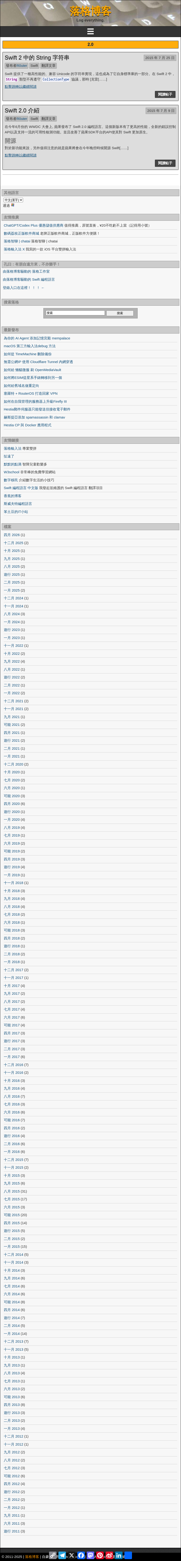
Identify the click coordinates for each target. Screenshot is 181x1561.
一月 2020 (12, 819)
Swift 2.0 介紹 (22, 110)
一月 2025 (12, 590)
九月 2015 (12, 1183)
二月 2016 (12, 1144)
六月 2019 (12, 843)
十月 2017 (12, 986)
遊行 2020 (12, 812)
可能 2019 (12, 851)
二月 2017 (12, 1049)
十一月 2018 (13, 883)
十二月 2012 (13, 1436)
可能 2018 (12, 930)
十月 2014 (12, 1270)
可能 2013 (12, 1397)
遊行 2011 (12, 1531)
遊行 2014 (12, 1318)
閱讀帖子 (165, 94)
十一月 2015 (13, 1167)
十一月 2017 (13, 978)
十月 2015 (12, 1175)
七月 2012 (12, 1468)
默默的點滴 (12, 464)
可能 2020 (12, 796)
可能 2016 (12, 1120)
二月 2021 (12, 748)
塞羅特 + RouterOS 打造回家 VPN (31, 393)
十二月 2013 (13, 1341)
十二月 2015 (13, 1160)
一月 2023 (12, 638)
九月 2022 (12, 661)
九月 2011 (12, 1515)
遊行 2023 (12, 630)
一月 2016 (12, 1152)
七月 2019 (12, 835)
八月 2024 (12, 614)
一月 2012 (12, 1508)
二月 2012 (12, 1500)
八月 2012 (12, 1460)
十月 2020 (12, 772)
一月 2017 (12, 1057)
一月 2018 (12, 962)
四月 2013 (12, 1405)
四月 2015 (12, 1223)
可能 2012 (12, 1476)
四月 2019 (12, 859)
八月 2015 (12, 1191)
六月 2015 (12, 1207)
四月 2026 (12, 535)
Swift (34, 65)
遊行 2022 (12, 677)
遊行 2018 (12, 946)
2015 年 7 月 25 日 (160, 58)
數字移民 (11, 480)
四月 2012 (12, 1484)
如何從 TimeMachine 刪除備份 (28, 354)
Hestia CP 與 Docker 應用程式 (27, 425)
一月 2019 (12, 875)
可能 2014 (12, 1302)
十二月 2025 (13, 543)
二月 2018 (12, 954)
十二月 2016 (13, 1065)
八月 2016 (12, 1096)
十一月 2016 (13, 1072)
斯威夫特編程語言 (18, 504)
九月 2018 (12, 899)
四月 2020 (12, 804)
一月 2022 (12, 693)
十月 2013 (12, 1357)
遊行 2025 (12, 574)
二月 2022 (12, 685)
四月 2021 (12, 733)
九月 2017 (12, 993)
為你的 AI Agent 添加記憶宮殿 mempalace (37, 338)
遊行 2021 (12, 740)
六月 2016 (12, 1112)
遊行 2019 (12, 867)
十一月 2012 (13, 1444)
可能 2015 (12, 1215)
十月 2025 (12, 551)
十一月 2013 (13, 1349)
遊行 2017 (12, 1041)
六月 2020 (12, 788)
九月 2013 (12, 1365)
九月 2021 (12, 717)
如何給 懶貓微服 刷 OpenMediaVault (32, 370)
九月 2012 (12, 1452)
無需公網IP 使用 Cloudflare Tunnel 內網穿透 (38, 362)
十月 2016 (12, 1081)
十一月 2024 (13, 606)
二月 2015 (12, 1239)
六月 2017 (12, 1017)
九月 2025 (12, 559)
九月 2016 (12, 1088)
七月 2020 (12, 780)
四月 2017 (12, 1033)
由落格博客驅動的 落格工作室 (26, 271)
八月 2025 (12, 566)
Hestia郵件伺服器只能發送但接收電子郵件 (37, 409)
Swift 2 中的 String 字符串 (37, 57)
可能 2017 (12, 1025)
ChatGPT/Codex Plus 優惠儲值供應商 (33, 225)
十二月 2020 (13, 764)
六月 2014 (12, 1294)
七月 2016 (12, 1104)
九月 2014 (12, 1278)
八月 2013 (12, 1373)
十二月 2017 (13, 970)
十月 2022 (12, 653)
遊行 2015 (12, 1231)
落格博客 (90, 11)
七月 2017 (12, 1009)
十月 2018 (12, 891)
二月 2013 (12, 1420)
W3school (11, 472)
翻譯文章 (48, 65)
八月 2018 (12, 907)
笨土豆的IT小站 (16, 512)
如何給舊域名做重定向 (21, 386)
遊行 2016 (12, 1136)
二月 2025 (12, 582)
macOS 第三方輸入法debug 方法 (30, 346)
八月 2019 (12, 827)
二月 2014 (12, 1326)
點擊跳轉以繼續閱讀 (21, 87)
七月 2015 (12, 1199)
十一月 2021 (13, 709)
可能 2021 (12, 725)
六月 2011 (12, 1523)
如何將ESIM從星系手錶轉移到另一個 (33, 378)
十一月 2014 (13, 1262)
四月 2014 (12, 1310)
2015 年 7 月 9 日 (161, 111)
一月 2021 (12, 756)
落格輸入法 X (14, 249)
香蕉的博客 (12, 496)
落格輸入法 (12, 448)
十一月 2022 (13, 645)
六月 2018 (12, 922)
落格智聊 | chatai (17, 241)
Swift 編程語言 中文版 (21, 488)
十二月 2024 (13, 598)
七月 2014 (12, 1286)
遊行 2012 (12, 1492)
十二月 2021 (13, 701)
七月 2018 (12, 914)
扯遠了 (9, 456)
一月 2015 (12, 1246)
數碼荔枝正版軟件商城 (21, 233)
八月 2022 (12, 669)
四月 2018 (12, 938)
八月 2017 (12, 1001)
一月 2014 (12, 1334)
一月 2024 (12, 622)
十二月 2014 (13, 1254)
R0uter (21, 65)
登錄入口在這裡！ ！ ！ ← (24, 288)
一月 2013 (12, 1428)
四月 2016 (12, 1128)
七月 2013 (12, 1381)
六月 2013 (12, 1389)
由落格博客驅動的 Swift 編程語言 (29, 279)
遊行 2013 (12, 1413)
